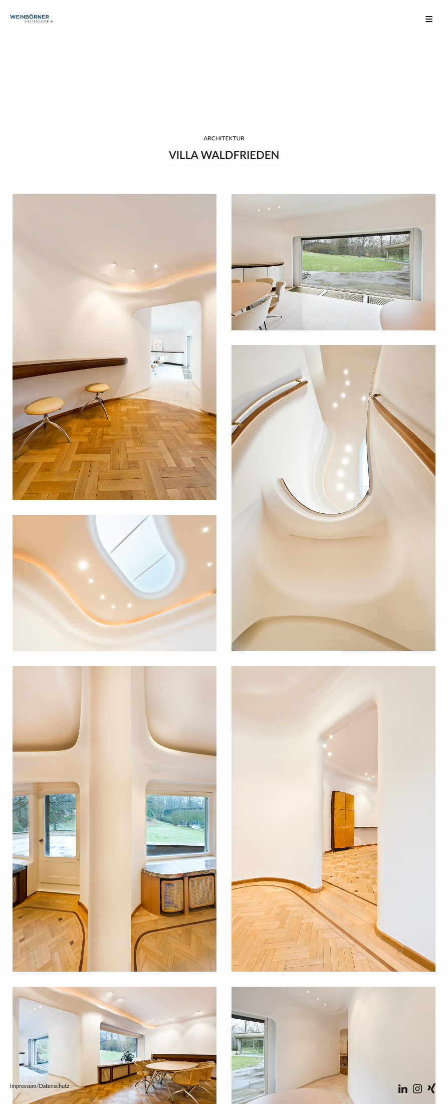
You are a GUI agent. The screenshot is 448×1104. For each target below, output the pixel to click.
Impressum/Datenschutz (39, 1085)
